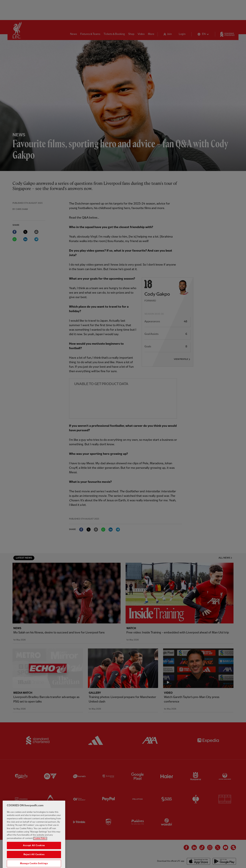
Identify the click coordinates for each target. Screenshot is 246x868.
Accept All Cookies (34, 854)
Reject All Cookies (34, 863)
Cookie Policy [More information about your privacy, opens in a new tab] (40, 847)
